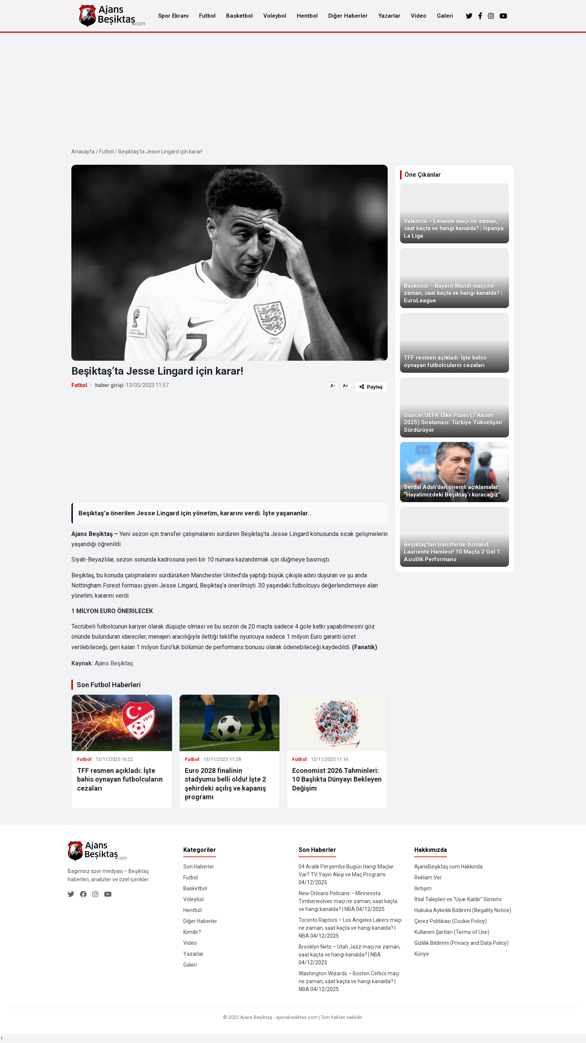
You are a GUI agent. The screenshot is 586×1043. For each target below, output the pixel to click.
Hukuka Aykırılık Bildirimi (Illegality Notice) (462, 910)
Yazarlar (389, 15)
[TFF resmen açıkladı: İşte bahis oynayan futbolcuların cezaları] (454, 343)
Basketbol (239, 15)
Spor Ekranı (173, 15)
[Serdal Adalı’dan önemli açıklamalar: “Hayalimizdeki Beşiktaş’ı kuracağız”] (454, 472)
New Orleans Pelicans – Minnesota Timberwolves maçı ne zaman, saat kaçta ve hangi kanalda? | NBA (348, 901)
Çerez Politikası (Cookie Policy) (450, 921)
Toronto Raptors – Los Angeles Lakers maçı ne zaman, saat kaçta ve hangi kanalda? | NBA (350, 928)
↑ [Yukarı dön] (1, 1038)
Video (418, 15)
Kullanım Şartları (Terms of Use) (451, 932)
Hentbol (307, 15)
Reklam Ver (428, 877)
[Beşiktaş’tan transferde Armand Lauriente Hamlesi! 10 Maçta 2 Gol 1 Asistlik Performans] (454, 537)
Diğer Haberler (348, 15)
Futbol (207, 15)
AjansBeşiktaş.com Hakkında (448, 867)
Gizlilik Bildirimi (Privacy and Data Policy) (461, 943)
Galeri (445, 15)
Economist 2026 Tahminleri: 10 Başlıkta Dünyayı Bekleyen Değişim (337, 779)
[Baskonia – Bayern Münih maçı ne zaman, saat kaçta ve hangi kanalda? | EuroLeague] (454, 278)
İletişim (423, 888)
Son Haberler (198, 867)
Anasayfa (83, 152)
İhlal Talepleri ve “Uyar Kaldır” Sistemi (457, 899)
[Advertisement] (293, 89)
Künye (421, 954)
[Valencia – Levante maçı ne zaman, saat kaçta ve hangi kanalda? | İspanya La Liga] (454, 213)
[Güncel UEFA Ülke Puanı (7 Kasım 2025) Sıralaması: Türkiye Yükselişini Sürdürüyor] (454, 407)
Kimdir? (192, 932)
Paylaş (371, 387)
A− (333, 386)
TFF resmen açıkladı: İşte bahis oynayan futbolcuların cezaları (120, 779)
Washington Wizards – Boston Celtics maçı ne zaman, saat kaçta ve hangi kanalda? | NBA (349, 981)
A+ (345, 386)
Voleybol (274, 15)
